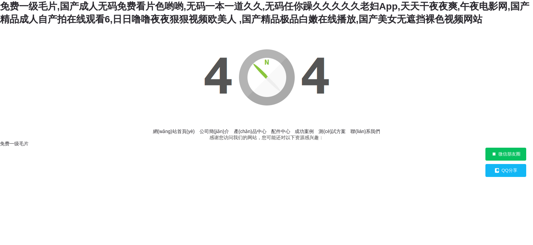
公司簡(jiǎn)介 (214, 131)
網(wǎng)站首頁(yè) (174, 131)
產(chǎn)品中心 (250, 131)
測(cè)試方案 (332, 131)
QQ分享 (505, 170)
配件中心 (280, 131)
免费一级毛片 (14, 143)
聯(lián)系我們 (365, 131)
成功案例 (304, 131)
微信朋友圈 (505, 154)
